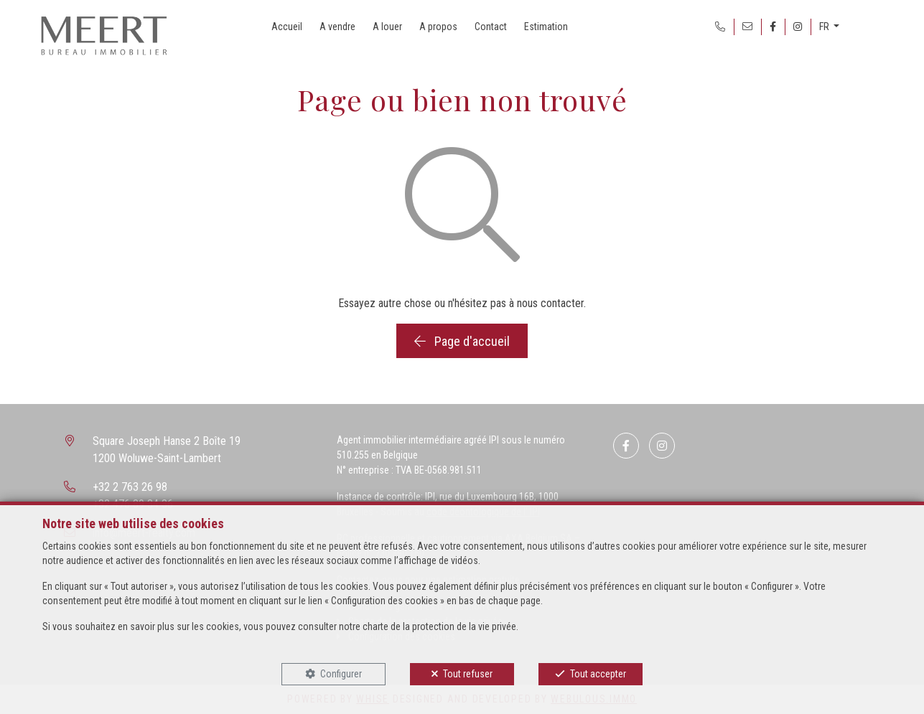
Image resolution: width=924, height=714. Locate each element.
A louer (387, 26)
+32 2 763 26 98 (130, 487)
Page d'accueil (462, 341)
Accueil (286, 26)
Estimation (546, 26)
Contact (491, 26)
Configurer (341, 674)
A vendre (337, 26)
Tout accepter (598, 674)
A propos (438, 26)
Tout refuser (468, 674)
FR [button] (825, 26)
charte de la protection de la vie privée (439, 626)
